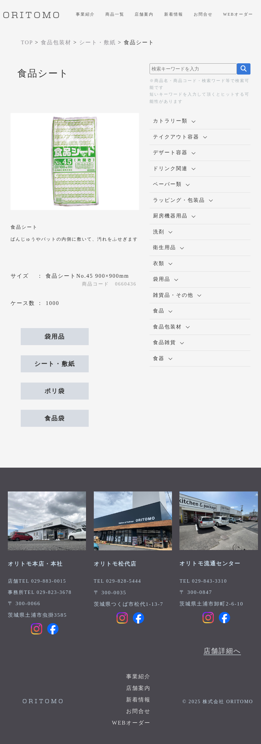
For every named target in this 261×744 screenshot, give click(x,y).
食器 (162, 358)
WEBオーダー (238, 14)
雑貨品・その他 (177, 295)
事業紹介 (85, 14)
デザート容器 (174, 152)
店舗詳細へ (222, 650)
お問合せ (203, 14)
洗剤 (162, 231)
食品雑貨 (168, 342)
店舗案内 (144, 14)
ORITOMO (32, 16)
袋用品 (55, 336)
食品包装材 (171, 326)
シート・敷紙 (54, 363)
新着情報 (173, 14)
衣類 (162, 263)
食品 (162, 310)
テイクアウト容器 (180, 137)
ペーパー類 (171, 184)
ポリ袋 (55, 391)
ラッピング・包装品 (183, 200)
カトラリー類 (174, 121)
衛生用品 (168, 247)
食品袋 (55, 418)
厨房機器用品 (174, 216)
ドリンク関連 (174, 168)
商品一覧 (114, 14)
